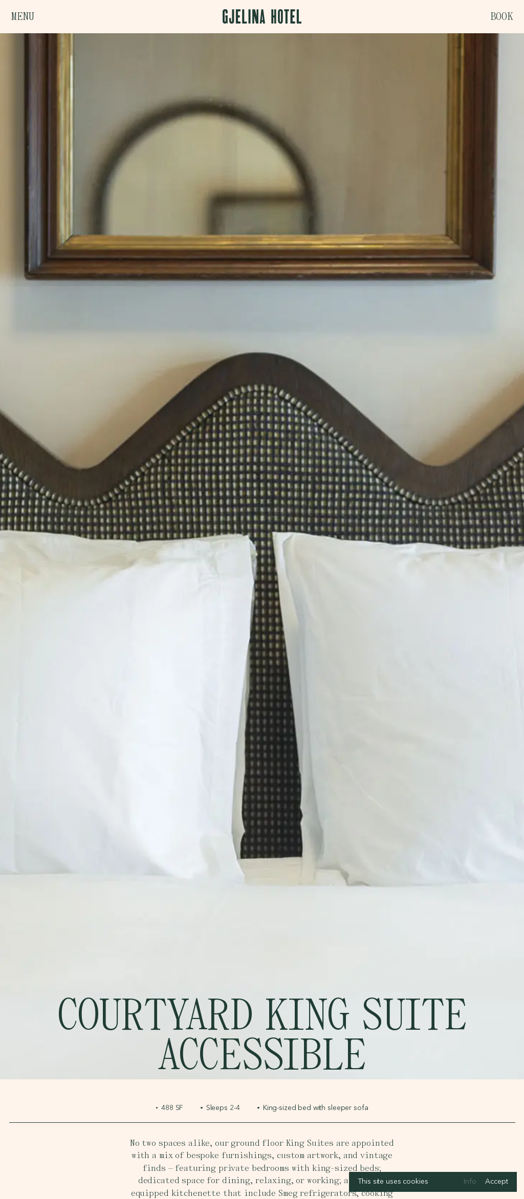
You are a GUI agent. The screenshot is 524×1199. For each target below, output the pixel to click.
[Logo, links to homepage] (262, 16)
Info (470, 1181)
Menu (22, 17)
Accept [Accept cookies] (496, 1181)
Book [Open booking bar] (501, 17)
